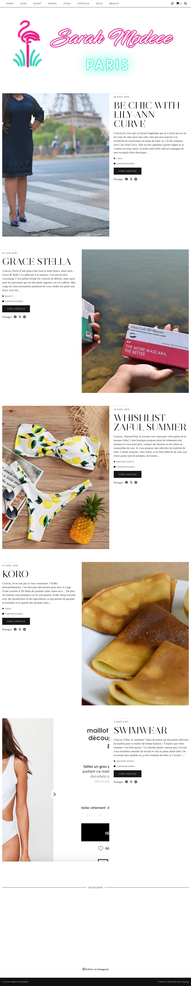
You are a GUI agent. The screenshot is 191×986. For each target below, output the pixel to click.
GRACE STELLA (36, 261)
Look (23, 3)
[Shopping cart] (179, 3)
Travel (52, 3)
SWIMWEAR (140, 730)
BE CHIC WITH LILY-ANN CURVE (147, 114)
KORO (15, 574)
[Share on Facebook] (126, 179)
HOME (9, 3)
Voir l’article (128, 171)
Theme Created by (173, 982)
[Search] (185, 3)
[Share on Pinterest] (135, 179)
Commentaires (124, 163)
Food (67, 3)
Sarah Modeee (20, 982)
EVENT (37, 3)
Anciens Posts (125, 462)
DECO (99, 3)
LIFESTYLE (83, 3)
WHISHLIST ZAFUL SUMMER (150, 422)
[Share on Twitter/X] (131, 179)
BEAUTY (114, 3)
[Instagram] (172, 3)
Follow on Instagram (95, 969)
